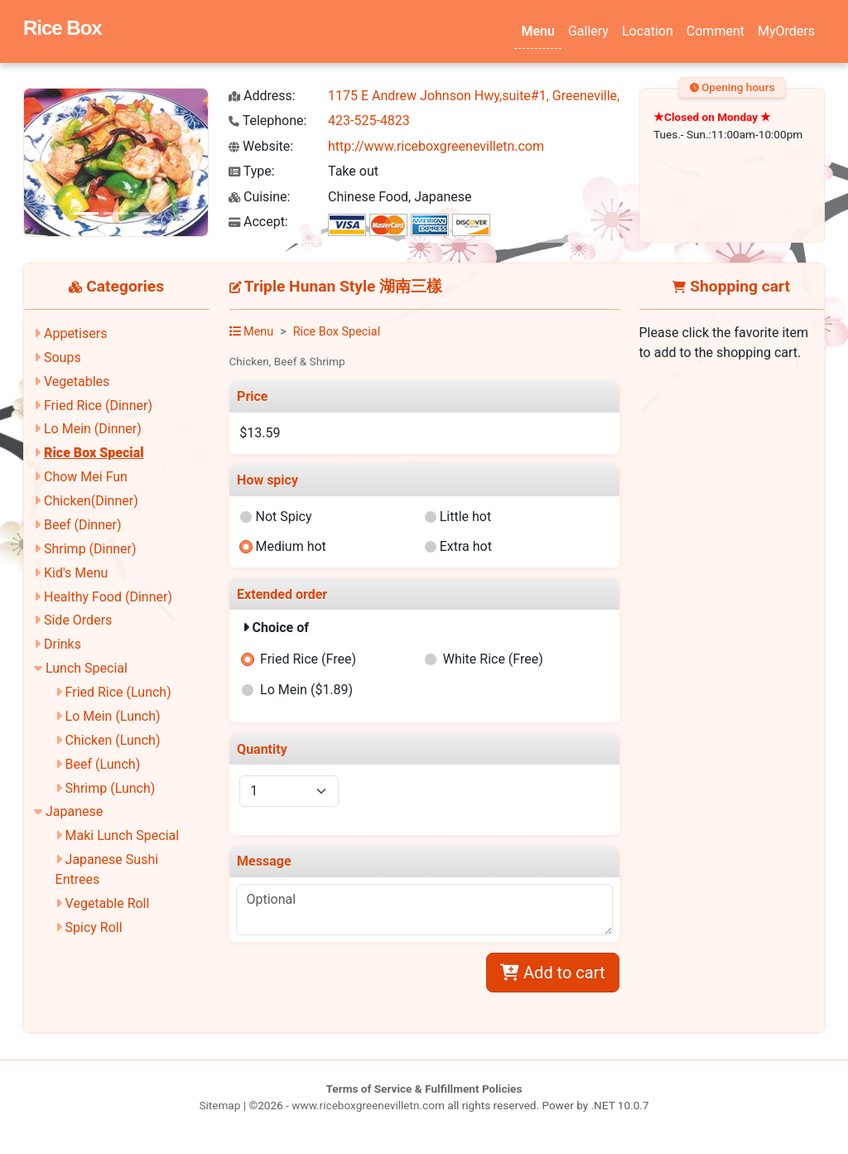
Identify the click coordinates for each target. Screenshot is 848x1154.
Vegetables (76, 381)
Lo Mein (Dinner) (93, 429)
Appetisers (75, 333)
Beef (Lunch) (103, 764)
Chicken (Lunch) (113, 740)
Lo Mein (306, 690)
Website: (261, 146)
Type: (252, 171)
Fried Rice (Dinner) (98, 405)
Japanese (74, 811)
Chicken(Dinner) (91, 501)
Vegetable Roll (107, 903)
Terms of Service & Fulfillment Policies (424, 1088)
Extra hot (466, 546)
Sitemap (219, 1105)
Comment (715, 31)
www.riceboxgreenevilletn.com (368, 1105)
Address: (262, 96)
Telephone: (267, 120)
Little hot (466, 516)
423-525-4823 (369, 120)
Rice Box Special (94, 453)
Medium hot (290, 546)
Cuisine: (259, 197)
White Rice (493, 659)
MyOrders (786, 31)
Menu (537, 31)
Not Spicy (283, 516)
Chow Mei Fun (86, 477)
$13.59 (259, 433)
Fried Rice (308, 659)
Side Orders (78, 620)
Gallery (588, 31)
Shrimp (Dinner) (90, 549)
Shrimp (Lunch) (110, 788)
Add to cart (552, 973)
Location (647, 31)
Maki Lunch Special (122, 835)
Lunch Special (87, 668)
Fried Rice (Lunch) (118, 692)
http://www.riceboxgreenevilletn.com (436, 146)
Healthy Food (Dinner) (108, 597)
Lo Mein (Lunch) (113, 716)
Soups (62, 357)
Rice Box (62, 28)
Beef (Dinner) (82, 525)
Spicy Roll (94, 927)
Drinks (62, 644)
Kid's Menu (76, 573)
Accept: (258, 221)
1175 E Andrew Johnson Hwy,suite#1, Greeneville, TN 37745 (504, 96)
